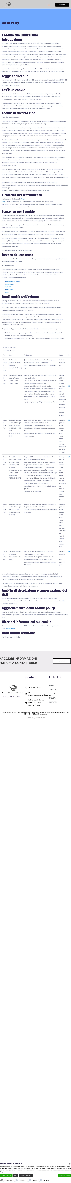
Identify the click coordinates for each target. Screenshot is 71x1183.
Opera (7, 292)
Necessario (8, 1180)
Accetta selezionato (6, 1175)
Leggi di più (3, 1171)
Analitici (34, 1180)
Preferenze (22, 1180)
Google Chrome (9, 284)
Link (69, 386)
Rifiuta (15, 1175)
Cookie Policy (30, 718)
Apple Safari (8, 287)
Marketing (46, 1180)
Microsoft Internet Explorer (12, 281)
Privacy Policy (40, 718)
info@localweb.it (10, 628)
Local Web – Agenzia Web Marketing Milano (22, 712)
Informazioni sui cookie (25, 1175)
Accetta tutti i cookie (64, 1175)
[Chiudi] (69, 1164)
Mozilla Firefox (9, 289)
